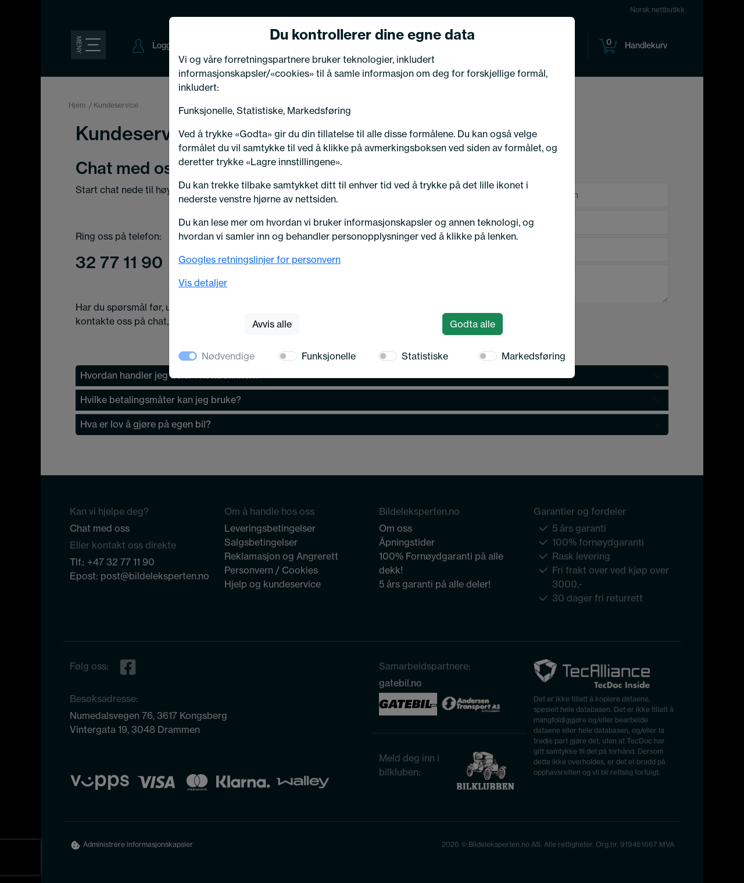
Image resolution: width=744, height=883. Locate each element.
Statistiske (425, 356)
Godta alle (472, 324)
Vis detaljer (202, 283)
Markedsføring (534, 356)
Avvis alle (272, 324)
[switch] (287, 356)
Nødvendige (228, 356)
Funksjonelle (329, 356)
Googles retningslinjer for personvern (259, 259)
